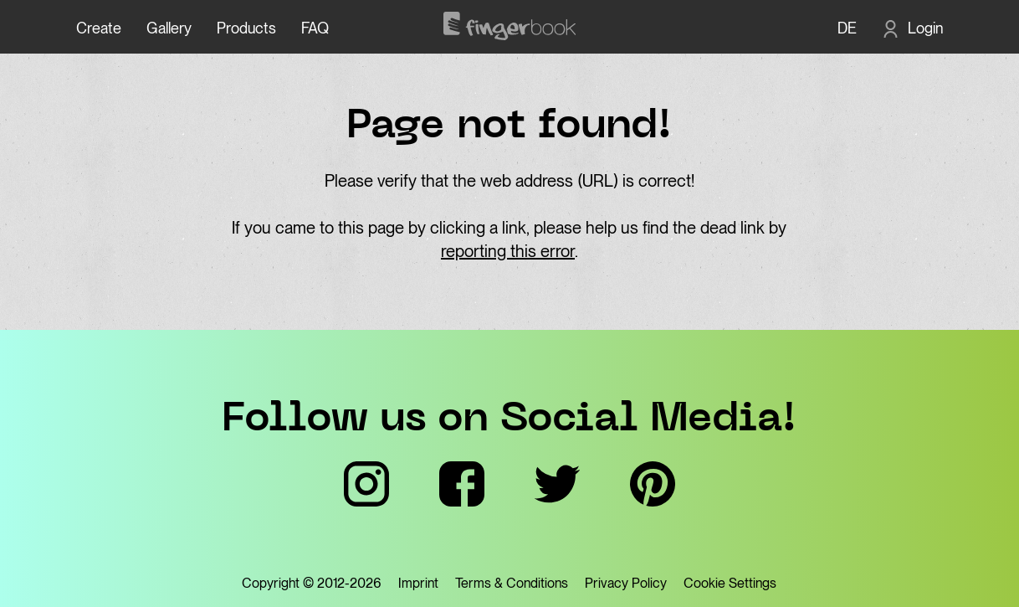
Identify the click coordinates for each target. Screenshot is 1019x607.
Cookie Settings (730, 583)
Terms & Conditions (511, 583)
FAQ (315, 28)
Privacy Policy (626, 583)
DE (847, 28)
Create (98, 28)
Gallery (169, 28)
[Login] (912, 28)
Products (246, 28)
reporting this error (508, 251)
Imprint (418, 583)
